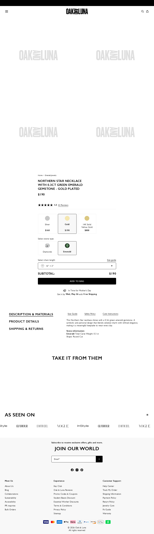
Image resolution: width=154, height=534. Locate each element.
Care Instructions (110, 314)
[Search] (142, 11)
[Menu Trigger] (6, 11)
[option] (47, 224)
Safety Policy (90, 314)
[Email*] (74, 459)
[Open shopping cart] (147, 11)
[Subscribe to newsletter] (99, 459)
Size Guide (72, 314)
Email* (57, 459)
